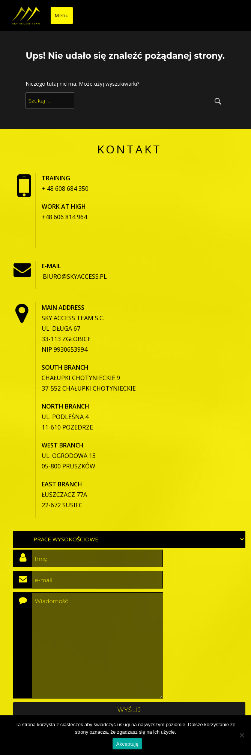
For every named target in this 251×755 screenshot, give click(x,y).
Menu (62, 15)
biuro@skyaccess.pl (75, 276)
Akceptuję (127, 744)
